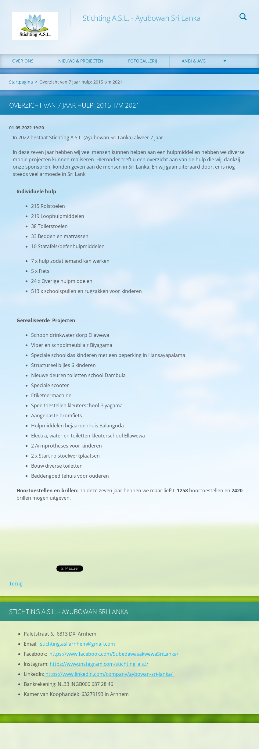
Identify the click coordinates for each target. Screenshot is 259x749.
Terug (16, 583)
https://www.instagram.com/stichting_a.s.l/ (99, 664)
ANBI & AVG (194, 61)
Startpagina (21, 82)
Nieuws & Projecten (80, 61)
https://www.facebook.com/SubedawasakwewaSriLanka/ (113, 654)
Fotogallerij (142, 61)
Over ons (23, 61)
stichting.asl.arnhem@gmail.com (77, 643)
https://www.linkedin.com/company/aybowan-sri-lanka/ (109, 674)
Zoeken (243, 17)
